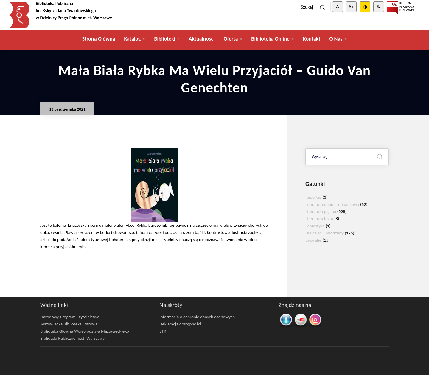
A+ (351, 7)
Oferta (230, 39)
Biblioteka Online (270, 39)
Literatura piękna (320, 211)
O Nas (335, 39)
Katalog (132, 39)
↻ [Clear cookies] (379, 7)
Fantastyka (315, 226)
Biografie (313, 240)
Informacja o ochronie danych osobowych (197, 317)
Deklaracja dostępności (180, 324)
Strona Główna (98, 39)
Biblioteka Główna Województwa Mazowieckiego (84, 331)
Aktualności (201, 39)
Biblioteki (164, 39)
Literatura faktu (319, 218)
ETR (162, 331)
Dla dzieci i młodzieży (324, 233)
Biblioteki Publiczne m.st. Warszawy (72, 338)
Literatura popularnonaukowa (332, 204)
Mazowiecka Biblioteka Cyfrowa (68, 324)
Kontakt (311, 39)
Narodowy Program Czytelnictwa (70, 317)
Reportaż (313, 197)
